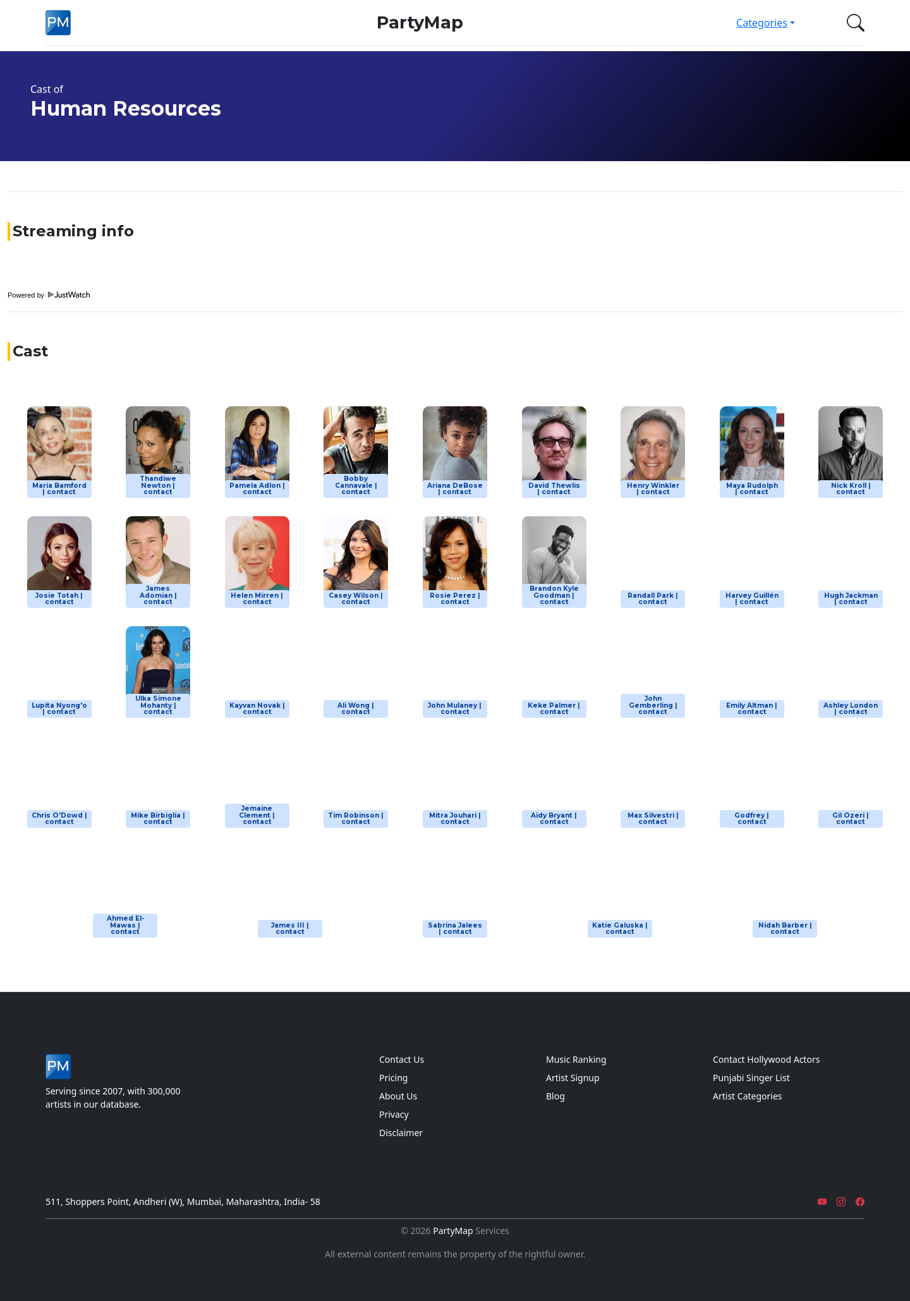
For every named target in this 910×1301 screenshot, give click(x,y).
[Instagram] (841, 1201)
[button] (853, 23)
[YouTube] (822, 1201)
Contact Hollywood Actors (766, 1059)
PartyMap (420, 22)
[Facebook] (860, 1201)
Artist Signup (573, 1078)
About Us (398, 1096)
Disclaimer (401, 1133)
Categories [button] (761, 23)
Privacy (394, 1114)
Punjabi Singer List (751, 1078)
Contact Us (401, 1059)
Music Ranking (576, 1059)
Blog (555, 1096)
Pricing (393, 1078)
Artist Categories (747, 1096)
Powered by (49, 295)
